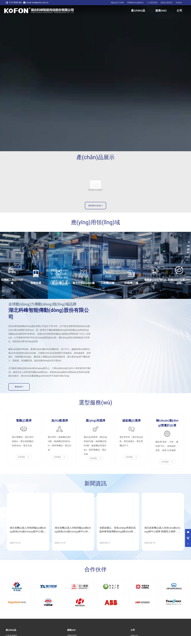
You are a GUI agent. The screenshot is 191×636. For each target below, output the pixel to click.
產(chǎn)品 (138, 10)
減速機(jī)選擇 (131, 420)
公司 (179, 10)
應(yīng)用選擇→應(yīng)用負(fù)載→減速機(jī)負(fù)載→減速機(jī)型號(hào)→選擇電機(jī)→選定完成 (95, 445)
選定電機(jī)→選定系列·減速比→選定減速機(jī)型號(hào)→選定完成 (23, 441)
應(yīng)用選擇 (95, 420)
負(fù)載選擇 (59, 420)
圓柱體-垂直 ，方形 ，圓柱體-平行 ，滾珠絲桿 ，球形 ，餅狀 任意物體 (166, 446)
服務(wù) (161, 10)
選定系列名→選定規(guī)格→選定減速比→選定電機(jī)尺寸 (131, 441)
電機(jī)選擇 (23, 420)
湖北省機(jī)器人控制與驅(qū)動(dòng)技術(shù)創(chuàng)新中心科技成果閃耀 (73, 531)
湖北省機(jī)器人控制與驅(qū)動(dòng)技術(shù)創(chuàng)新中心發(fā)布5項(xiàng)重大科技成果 (28, 531)
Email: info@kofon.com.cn (35, 2)
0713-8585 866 (14, 2)
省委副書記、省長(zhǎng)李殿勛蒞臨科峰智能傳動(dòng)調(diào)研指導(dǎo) (117, 531)
